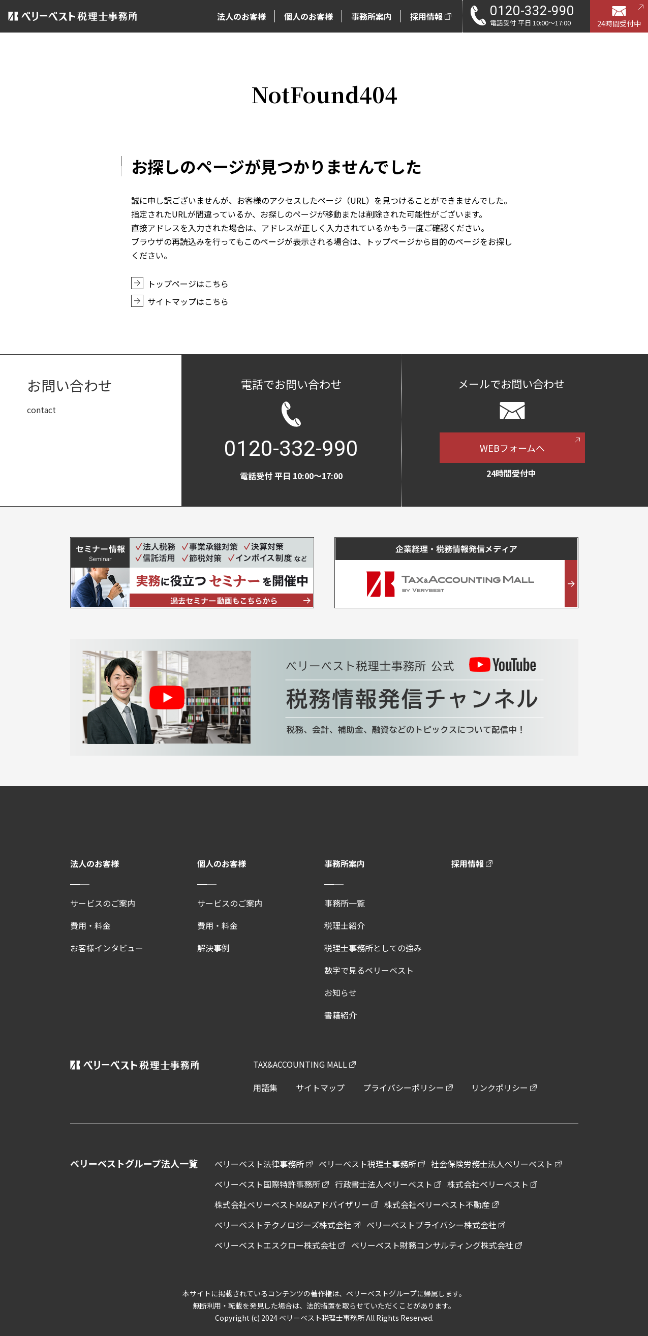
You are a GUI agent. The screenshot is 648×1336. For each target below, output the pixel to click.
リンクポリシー (499, 1087)
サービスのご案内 (102, 903)
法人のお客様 (94, 863)
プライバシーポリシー (403, 1087)
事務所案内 (344, 863)
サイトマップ (320, 1087)
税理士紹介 (344, 925)
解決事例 (213, 948)
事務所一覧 (344, 903)
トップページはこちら (188, 283)
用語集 (265, 1087)
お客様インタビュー (106, 948)
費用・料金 (90, 925)
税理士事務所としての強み (373, 948)
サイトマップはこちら (188, 301)
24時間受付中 (619, 23)
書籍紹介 (340, 1015)
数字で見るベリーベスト (369, 970)
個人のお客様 (221, 863)
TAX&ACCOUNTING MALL (300, 1064)
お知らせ (340, 992)
